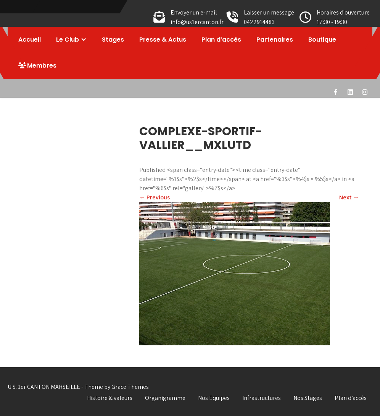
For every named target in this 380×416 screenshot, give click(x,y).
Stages (113, 39)
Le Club (67, 39)
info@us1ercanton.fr (197, 22)
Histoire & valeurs (109, 398)
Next (349, 197)
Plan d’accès (221, 39)
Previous (154, 197)
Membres (37, 65)
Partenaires (274, 39)
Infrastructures (261, 398)
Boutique (322, 39)
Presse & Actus (162, 39)
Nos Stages (307, 398)
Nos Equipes (214, 398)
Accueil (29, 39)
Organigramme (165, 398)
